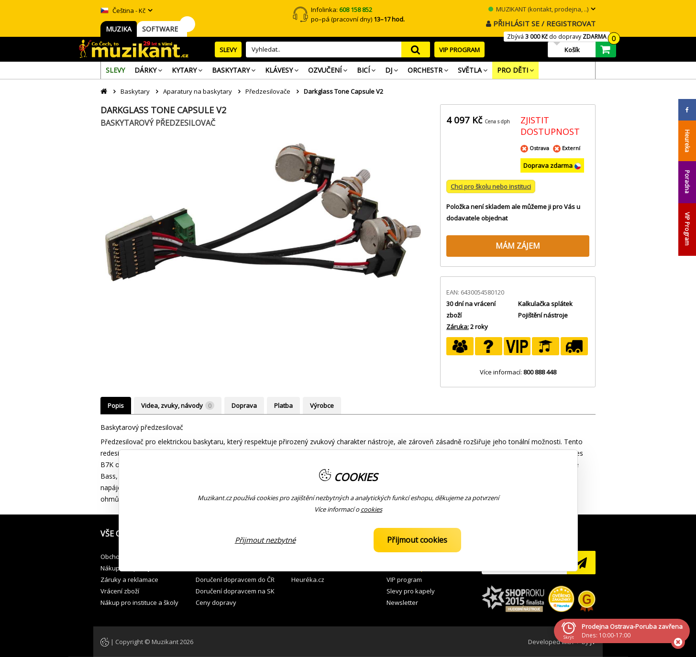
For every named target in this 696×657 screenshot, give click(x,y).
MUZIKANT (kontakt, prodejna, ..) (538, 9)
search (415, 49)
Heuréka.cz (307, 579)
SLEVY (228, 49)
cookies (371, 509)
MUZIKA (119, 28)
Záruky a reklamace (129, 579)
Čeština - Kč (122, 10)
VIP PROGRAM (459, 49)
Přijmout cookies (417, 540)
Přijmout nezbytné (265, 540)
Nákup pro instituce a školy (139, 602)
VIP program (404, 579)
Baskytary (135, 91)
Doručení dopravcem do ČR (235, 579)
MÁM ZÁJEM (518, 246)
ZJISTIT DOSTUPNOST (550, 125)
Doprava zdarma (548, 165)
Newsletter (402, 602)
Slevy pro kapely (411, 591)
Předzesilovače (267, 91)
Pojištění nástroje (543, 315)
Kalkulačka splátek (545, 303)
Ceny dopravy (216, 602)
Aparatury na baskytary (197, 91)
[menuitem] (115, 70)
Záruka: (457, 326)
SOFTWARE (162, 28)
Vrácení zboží (119, 591)
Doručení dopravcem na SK (235, 591)
